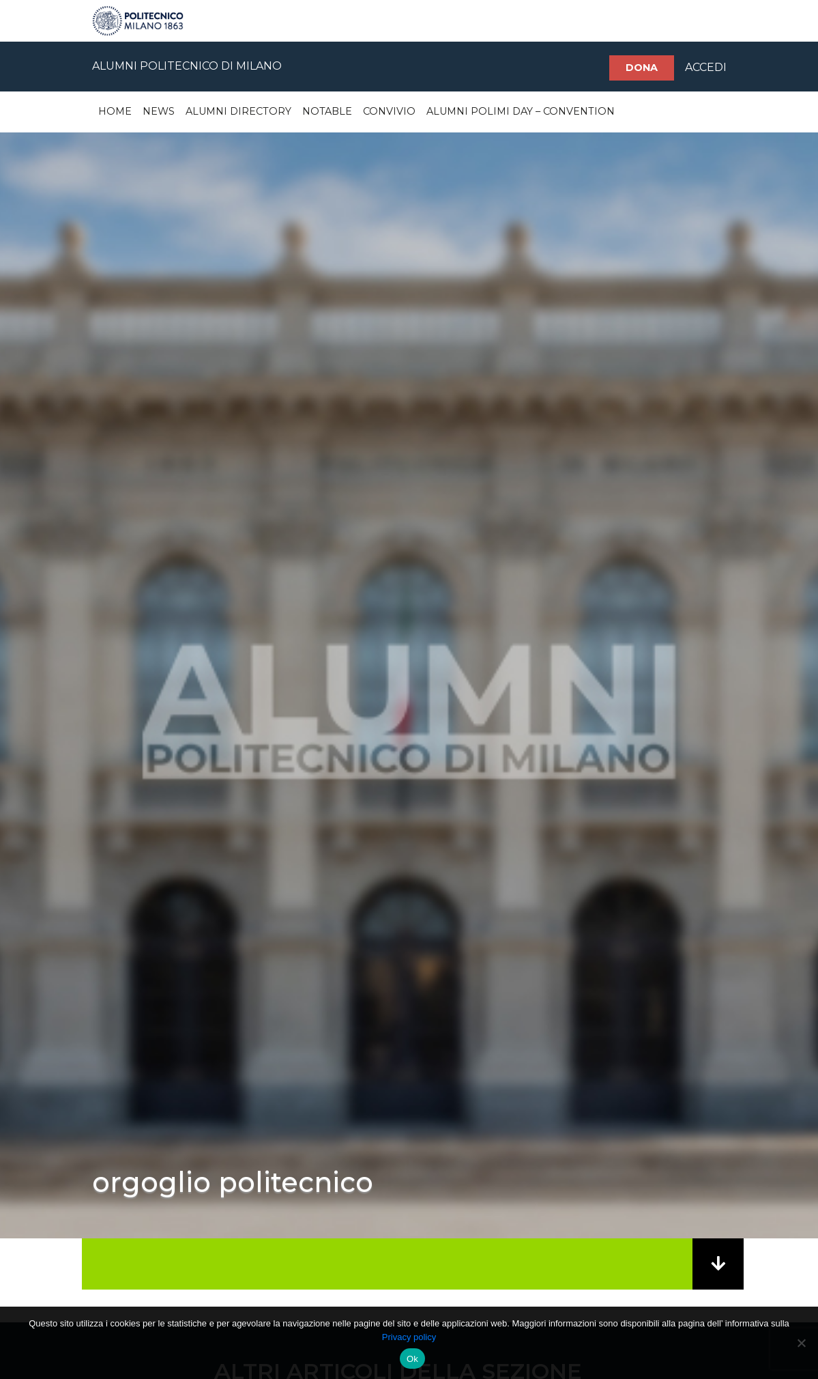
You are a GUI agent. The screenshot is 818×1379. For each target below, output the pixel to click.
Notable (327, 111)
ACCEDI (706, 67)
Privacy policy (409, 1337)
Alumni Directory (238, 111)
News (159, 111)
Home (115, 111)
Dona (642, 67)
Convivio (389, 111)
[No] (801, 1343)
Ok (412, 1359)
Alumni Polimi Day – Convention (520, 111)
